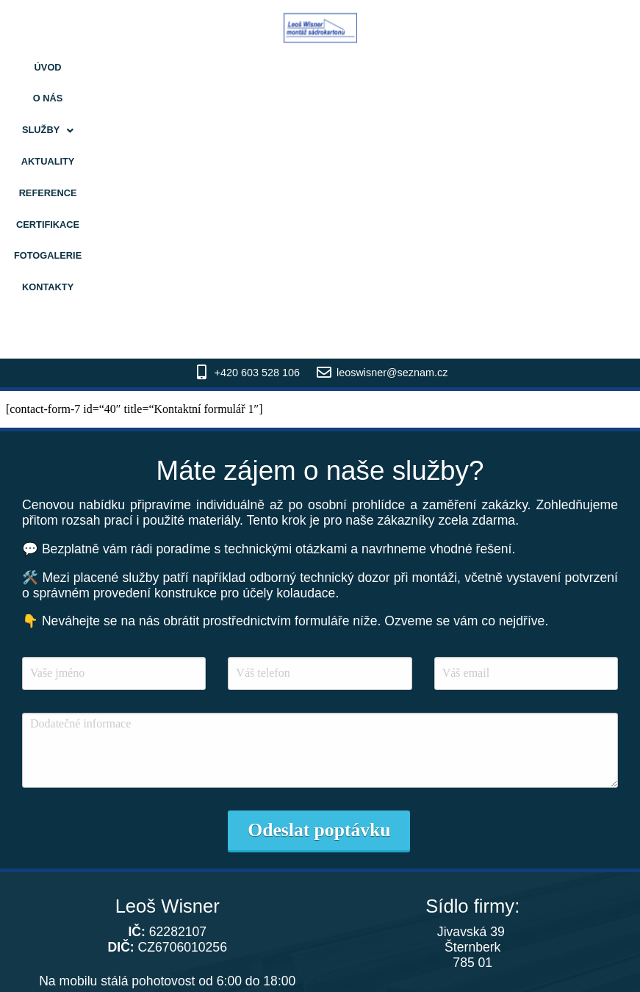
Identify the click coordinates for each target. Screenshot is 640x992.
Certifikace (390, 67)
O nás (128, 67)
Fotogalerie (469, 67)
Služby (181, 67)
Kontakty (541, 67)
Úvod (86, 67)
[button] (181, 68)
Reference (316, 67)
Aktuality (247, 67)
